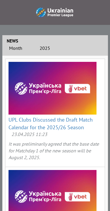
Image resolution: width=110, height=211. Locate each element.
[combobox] (21, 49)
